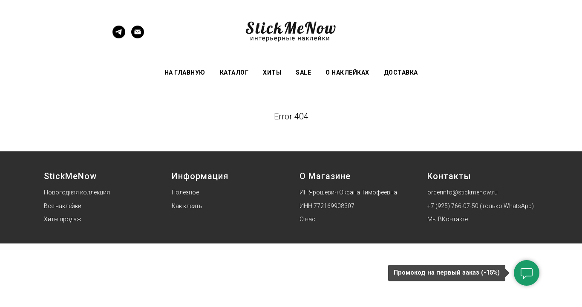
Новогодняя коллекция (77, 192)
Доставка (401, 72)
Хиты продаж (62, 219)
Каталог (234, 72)
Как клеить (187, 206)
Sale (303, 72)
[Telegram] (118, 36)
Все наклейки (62, 206)
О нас (307, 219)
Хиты (272, 72)
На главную (184, 72)
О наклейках (347, 72)
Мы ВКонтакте (447, 219)
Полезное (185, 192)
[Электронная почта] (137, 36)
